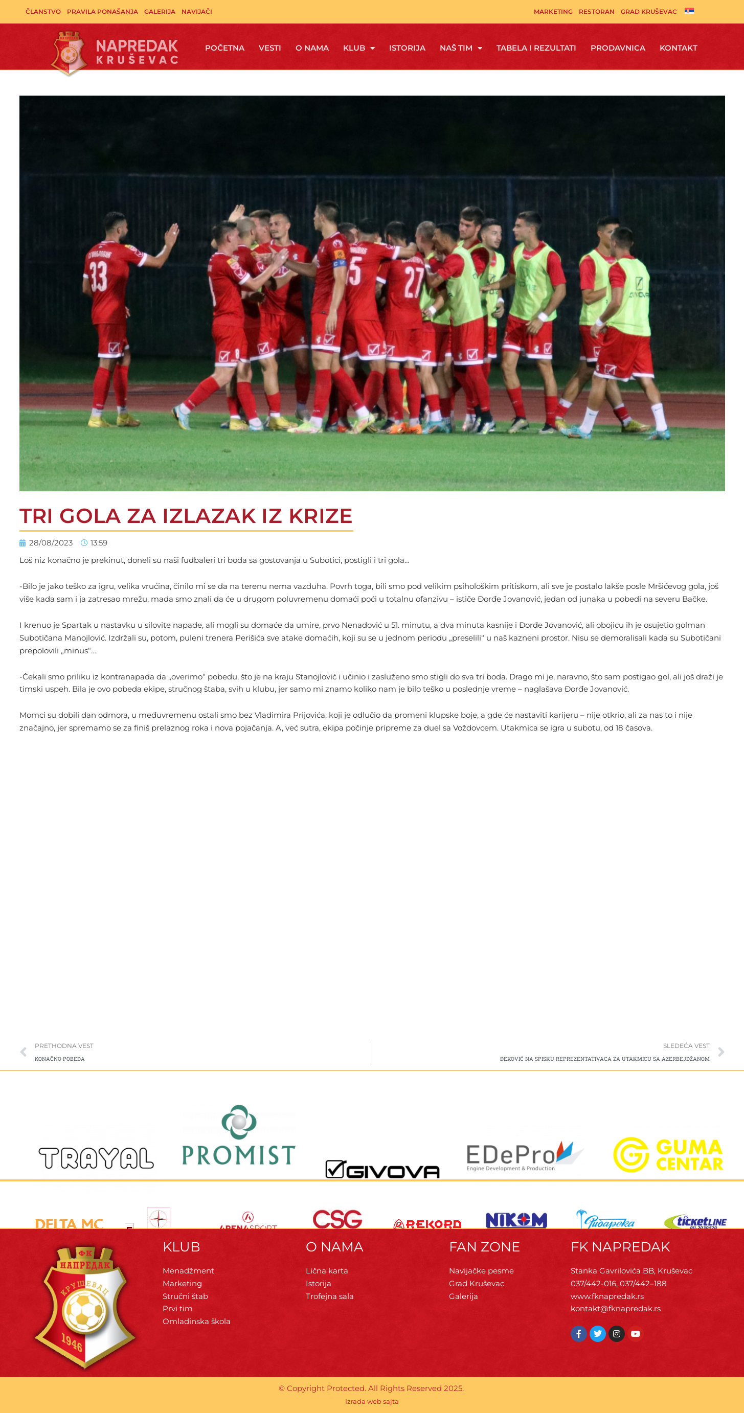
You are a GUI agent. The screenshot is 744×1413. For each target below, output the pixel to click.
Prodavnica (618, 48)
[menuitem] (689, 10)
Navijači (197, 11)
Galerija (159, 11)
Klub (359, 48)
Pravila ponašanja (102, 11)
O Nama (312, 48)
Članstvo (43, 11)
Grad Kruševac (649, 11)
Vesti (270, 48)
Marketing (553, 11)
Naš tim (461, 48)
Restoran (597, 11)
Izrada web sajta (372, 1402)
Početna (224, 48)
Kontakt (678, 48)
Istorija (407, 48)
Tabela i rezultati (536, 48)
